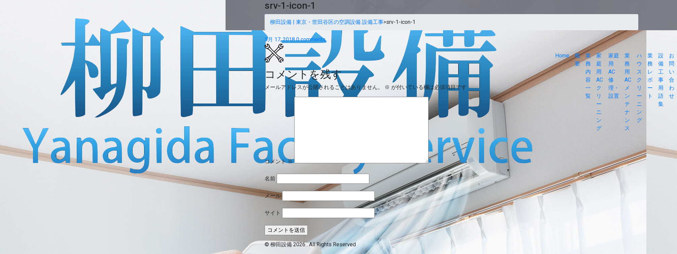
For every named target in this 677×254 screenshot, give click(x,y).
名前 (270, 178)
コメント (279, 161)
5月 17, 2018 (280, 39)
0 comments (311, 39)
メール (273, 196)
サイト (273, 213)
